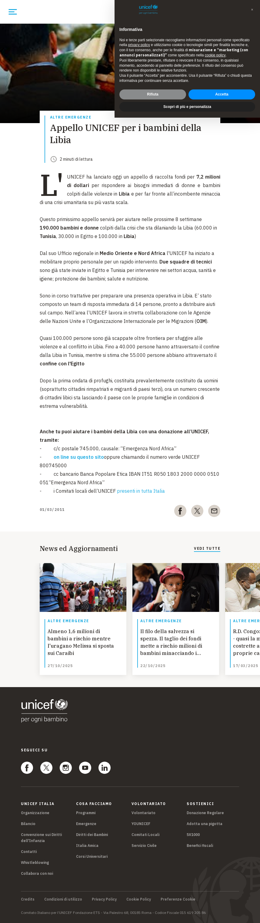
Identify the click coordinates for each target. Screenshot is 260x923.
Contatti (29, 851)
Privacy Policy (104, 899)
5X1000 (193, 834)
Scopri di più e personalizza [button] (187, 107)
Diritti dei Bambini (92, 834)
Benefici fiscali (200, 845)
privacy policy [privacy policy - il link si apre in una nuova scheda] (139, 45)
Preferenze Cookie (178, 899)
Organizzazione (35, 813)
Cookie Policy (138, 899)
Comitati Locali (145, 834)
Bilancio (28, 823)
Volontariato (143, 813)
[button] (252, 10)
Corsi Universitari (92, 856)
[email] (214, 512)
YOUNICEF (141, 823)
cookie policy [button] (215, 55)
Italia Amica (87, 845)
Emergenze (86, 823)
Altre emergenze (71, 117)
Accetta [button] (221, 94)
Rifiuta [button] (152, 94)
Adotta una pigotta (204, 823)
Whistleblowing (35, 862)
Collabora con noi (37, 873)
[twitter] (197, 512)
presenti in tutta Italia (141, 490)
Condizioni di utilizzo (63, 899)
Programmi (85, 813)
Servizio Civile (144, 845)
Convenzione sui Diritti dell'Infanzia (41, 837)
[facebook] (180, 512)
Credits (28, 899)
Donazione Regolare (205, 813)
